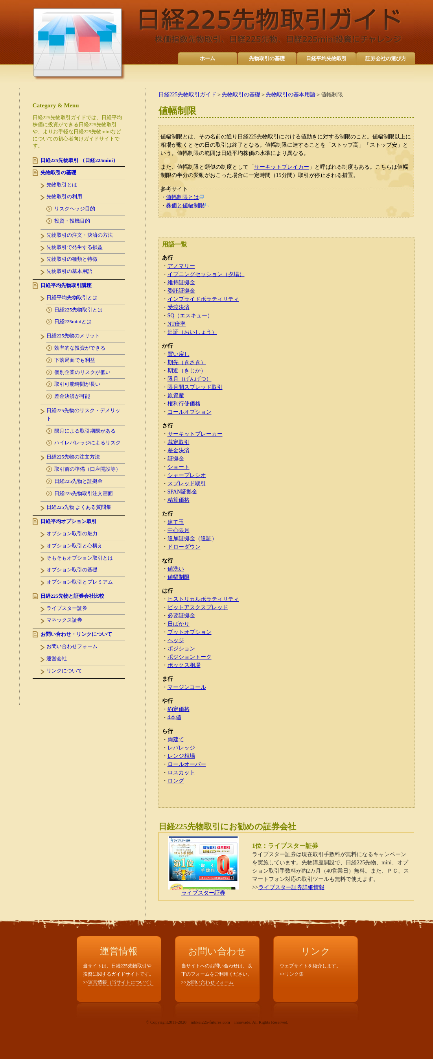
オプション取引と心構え (74, 546)
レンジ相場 (181, 756)
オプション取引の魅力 (72, 533)
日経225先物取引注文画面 (83, 493)
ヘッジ (176, 640)
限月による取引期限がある (85, 431)
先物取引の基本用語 (290, 95)
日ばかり (179, 624)
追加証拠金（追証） (192, 538)
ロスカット (181, 772)
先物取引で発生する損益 (74, 247)
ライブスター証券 (203, 890)
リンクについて (64, 671)
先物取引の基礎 (267, 58)
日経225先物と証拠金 (78, 481)
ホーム (207, 58)
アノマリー (181, 266)
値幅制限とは (185, 197)
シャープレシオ (187, 475)
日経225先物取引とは (78, 310)
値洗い (176, 569)
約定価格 (179, 709)
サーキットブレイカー (281, 167)
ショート (179, 467)
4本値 (174, 717)
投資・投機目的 (72, 221)
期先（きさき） (187, 362)
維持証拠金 (181, 282)
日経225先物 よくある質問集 (79, 507)
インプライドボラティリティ (203, 299)
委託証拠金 (181, 291)
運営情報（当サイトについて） (121, 982)
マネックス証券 (64, 620)
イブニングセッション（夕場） (206, 274)
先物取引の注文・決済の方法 (79, 235)
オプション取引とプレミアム (79, 582)
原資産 (176, 395)
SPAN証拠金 (183, 492)
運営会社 (56, 658)
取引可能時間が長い (77, 384)
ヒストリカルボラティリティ (203, 599)
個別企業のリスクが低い (82, 372)
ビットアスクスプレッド (198, 607)
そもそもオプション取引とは (79, 558)
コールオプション (190, 412)
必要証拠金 (181, 616)
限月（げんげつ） (190, 379)
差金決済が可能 (72, 396)
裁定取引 (179, 442)
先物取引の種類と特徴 (72, 259)
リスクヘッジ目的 (74, 209)
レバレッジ (181, 748)
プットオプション (190, 632)
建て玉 (176, 522)
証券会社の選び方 (385, 58)
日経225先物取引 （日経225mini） (79, 160)
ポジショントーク (190, 657)
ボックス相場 (184, 665)
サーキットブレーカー (195, 434)
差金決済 (179, 450)
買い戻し (179, 354)
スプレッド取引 (187, 483)
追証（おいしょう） (192, 332)
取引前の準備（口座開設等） (87, 469)
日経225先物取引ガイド (187, 95)
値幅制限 (179, 577)
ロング (176, 781)
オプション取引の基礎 (72, 570)
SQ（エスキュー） (190, 316)
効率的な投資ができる (79, 348)
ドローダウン (184, 547)
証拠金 (176, 459)
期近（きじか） (187, 371)
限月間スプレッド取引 (195, 387)
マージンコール (187, 687)
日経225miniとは (73, 321)
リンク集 (294, 974)
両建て (176, 739)
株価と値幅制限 (187, 205)
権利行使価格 (184, 404)
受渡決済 (179, 307)
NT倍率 (177, 324)
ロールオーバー (187, 764)
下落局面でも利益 (74, 360)
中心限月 (179, 530)
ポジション (181, 649)
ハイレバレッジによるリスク (87, 443)
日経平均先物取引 (326, 58)
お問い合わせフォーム (72, 646)
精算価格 (179, 500)
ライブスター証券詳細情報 (291, 887)
